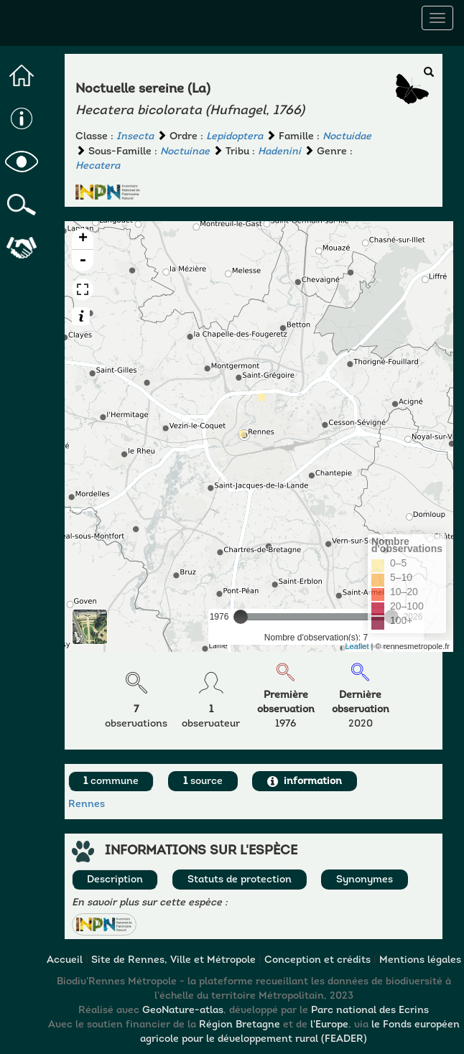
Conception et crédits (317, 960)
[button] (104, 924)
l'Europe (329, 1025)
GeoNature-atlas (182, 1010)
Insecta (135, 136)
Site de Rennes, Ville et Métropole (173, 960)
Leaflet (357, 646)
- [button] (83, 260)
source (203, 781)
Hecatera (97, 166)
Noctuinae (185, 151)
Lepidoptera (234, 136)
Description (115, 880)
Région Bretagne (239, 1025)
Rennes (86, 804)
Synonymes (364, 880)
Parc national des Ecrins (370, 1010)
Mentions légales (420, 960)
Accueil (65, 960)
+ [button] (83, 239)
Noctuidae (347, 136)
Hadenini (279, 151)
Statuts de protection (239, 880)
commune (111, 781)
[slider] (240, 617)
